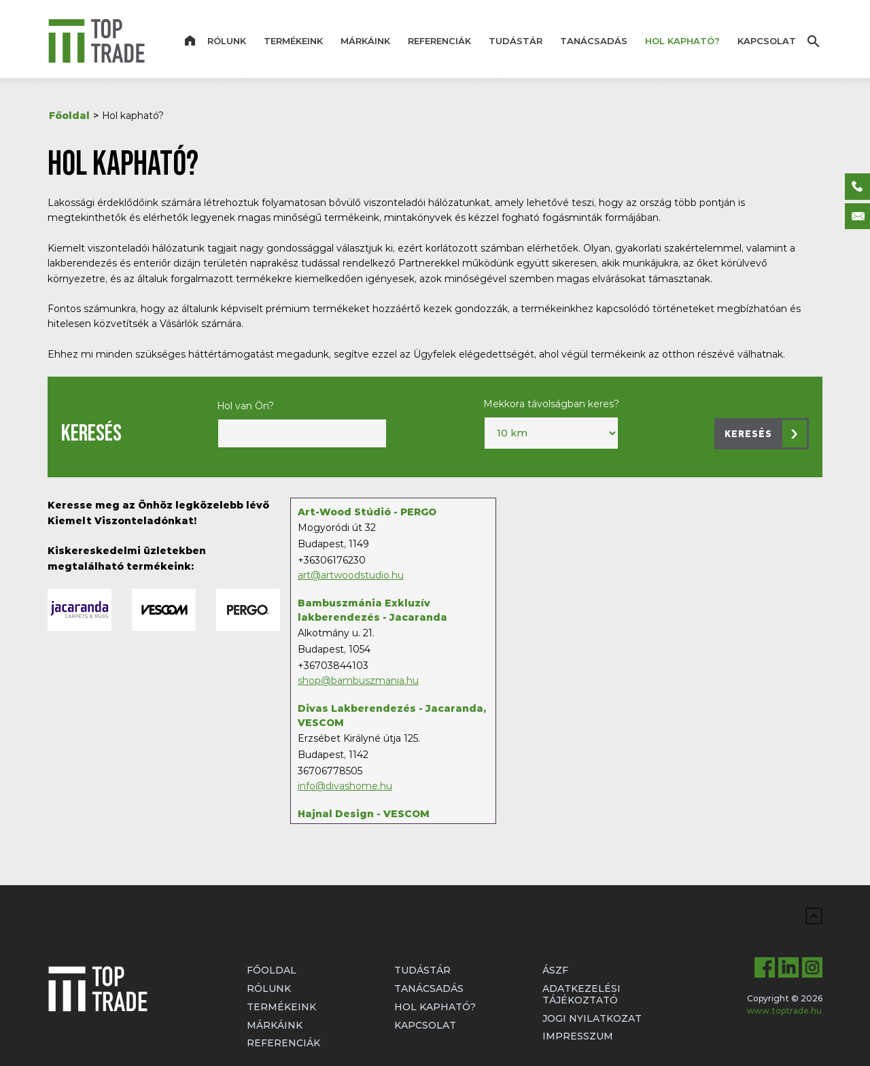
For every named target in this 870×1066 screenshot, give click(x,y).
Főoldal (69, 115)
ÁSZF (555, 970)
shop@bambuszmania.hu (358, 680)
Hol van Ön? (245, 406)
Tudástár (515, 40)
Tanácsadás (593, 40)
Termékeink (293, 40)
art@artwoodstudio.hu (351, 575)
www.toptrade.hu (784, 1010)
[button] (761, 433)
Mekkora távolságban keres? (551, 404)
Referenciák (439, 40)
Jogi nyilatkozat (592, 1018)
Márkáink (365, 40)
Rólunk (226, 40)
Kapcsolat (766, 40)
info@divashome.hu (345, 786)
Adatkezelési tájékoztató (581, 994)
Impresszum (577, 1036)
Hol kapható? (682, 40)
